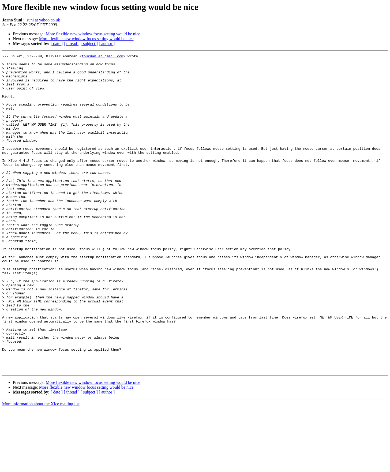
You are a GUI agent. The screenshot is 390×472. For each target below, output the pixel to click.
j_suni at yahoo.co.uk (41, 20)
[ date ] (57, 43)
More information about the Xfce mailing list (41, 467)
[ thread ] (72, 43)
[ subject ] (89, 43)
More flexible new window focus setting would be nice (93, 34)
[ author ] (107, 43)
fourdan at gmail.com (102, 56)
